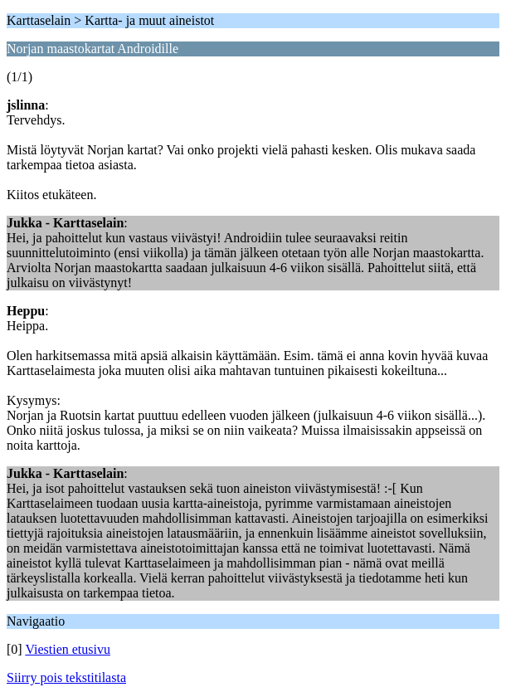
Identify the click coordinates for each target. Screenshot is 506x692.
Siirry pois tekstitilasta (66, 677)
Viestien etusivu (67, 649)
